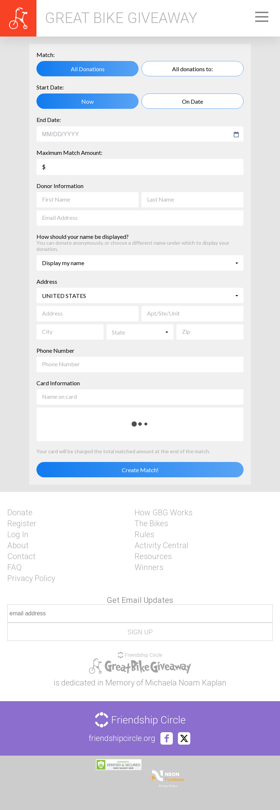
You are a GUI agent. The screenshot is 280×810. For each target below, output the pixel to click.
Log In (17, 535)
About (18, 546)
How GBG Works (163, 513)
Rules (144, 535)
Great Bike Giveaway (121, 18)
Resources (153, 557)
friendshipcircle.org (122, 738)
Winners (149, 567)
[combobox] (136, 134)
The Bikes (151, 524)
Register (21, 524)
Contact (21, 557)
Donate (19, 513)
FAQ (14, 567)
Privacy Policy (31, 578)
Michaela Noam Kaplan (185, 682)
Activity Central (161, 546)
